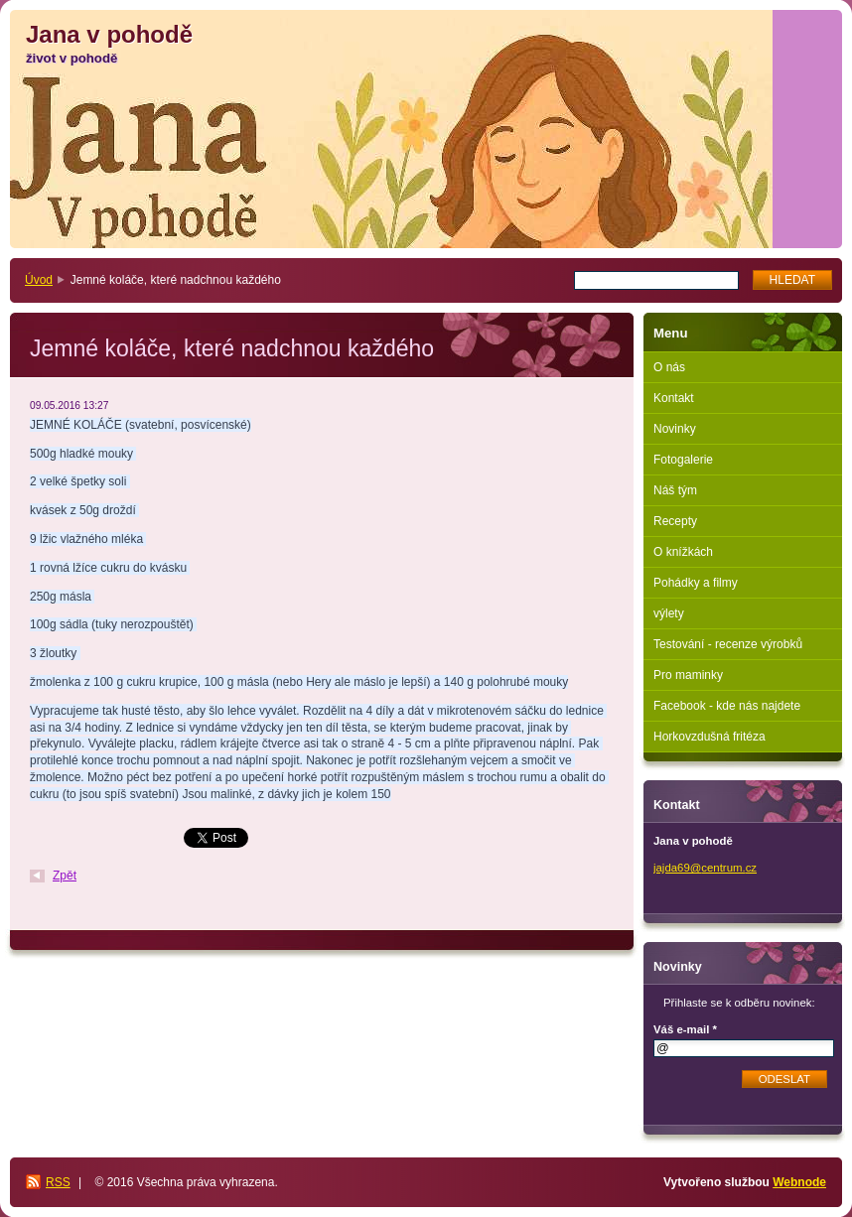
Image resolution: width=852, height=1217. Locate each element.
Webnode (799, 1182)
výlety (668, 613)
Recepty (675, 521)
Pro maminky (688, 675)
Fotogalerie (683, 460)
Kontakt (673, 398)
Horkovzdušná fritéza (709, 737)
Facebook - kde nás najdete (726, 706)
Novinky (674, 429)
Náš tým (675, 490)
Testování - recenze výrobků (727, 644)
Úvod (39, 280)
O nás (669, 367)
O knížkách (683, 552)
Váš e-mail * (685, 1029)
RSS (58, 1182)
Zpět (64, 875)
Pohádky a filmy (695, 583)
